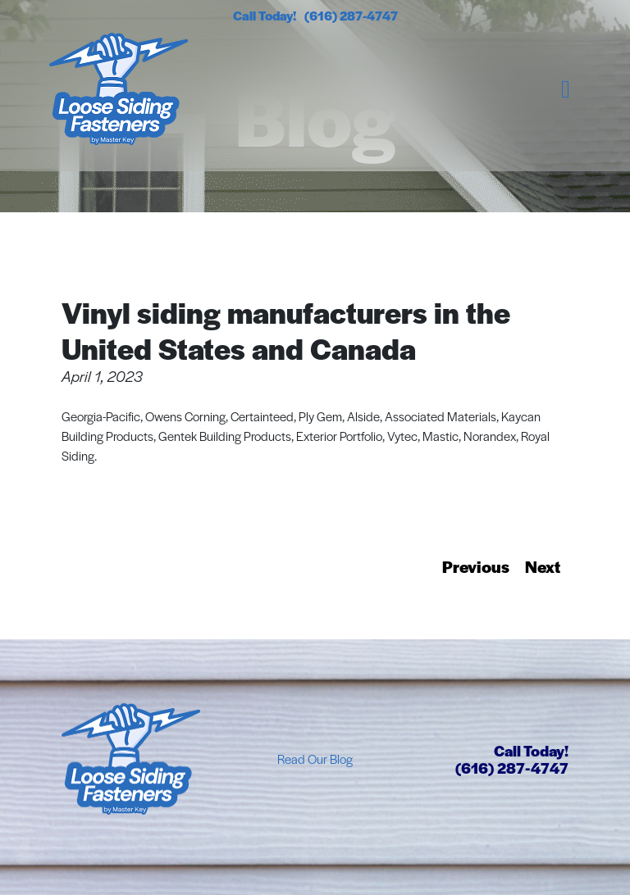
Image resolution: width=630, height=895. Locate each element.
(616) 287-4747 (351, 15)
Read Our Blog (315, 758)
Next (542, 566)
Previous (475, 566)
